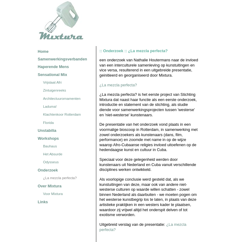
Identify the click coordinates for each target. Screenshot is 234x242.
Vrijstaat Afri (52, 82)
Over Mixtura (50, 186)
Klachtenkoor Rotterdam (62, 115)
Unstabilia (47, 130)
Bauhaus (50, 146)
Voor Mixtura (53, 194)
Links (43, 202)
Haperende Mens (53, 66)
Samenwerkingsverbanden (62, 59)
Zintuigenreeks (54, 90)
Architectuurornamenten (61, 98)
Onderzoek (48, 170)
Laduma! (50, 106)
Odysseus (50, 162)
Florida (48, 123)
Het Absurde (52, 154)
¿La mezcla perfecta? (60, 178)
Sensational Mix (52, 74)
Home (43, 51)
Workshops (48, 138)
